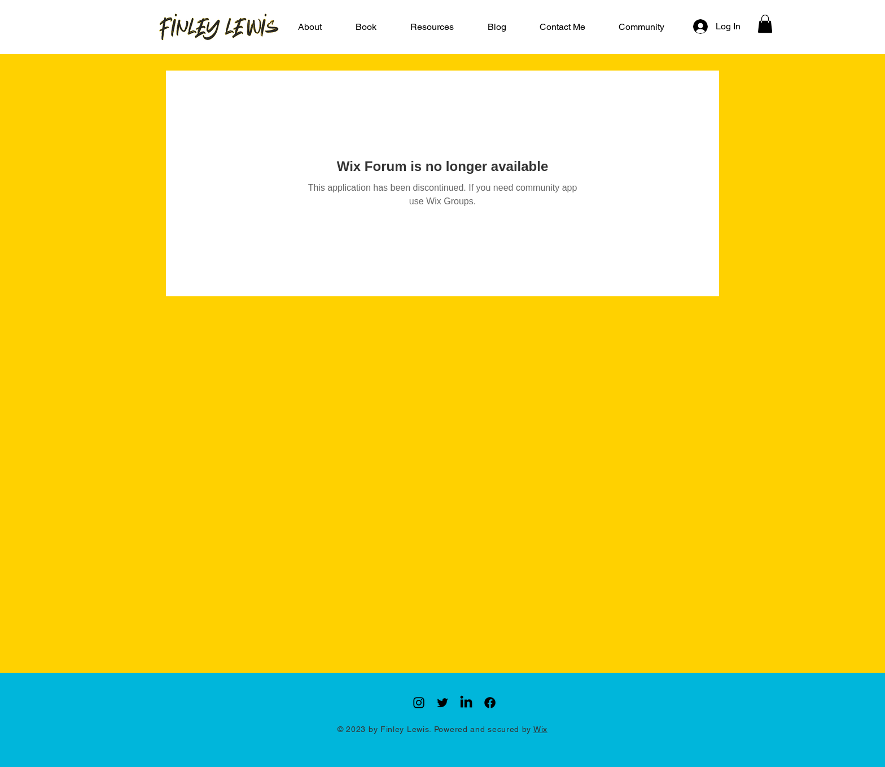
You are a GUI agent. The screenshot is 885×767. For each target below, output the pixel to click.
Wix (540, 729)
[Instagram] (418, 702)
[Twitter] (442, 702)
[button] (432, 27)
